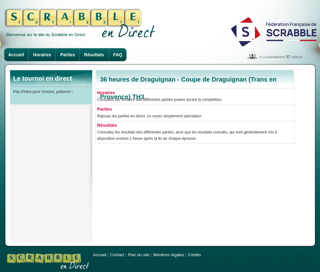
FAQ (117, 54)
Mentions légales (168, 254)
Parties (67, 54)
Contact (117, 254)
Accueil (16, 54)
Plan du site (138, 254)
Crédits (194, 254)
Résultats (94, 54)
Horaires (42, 54)
